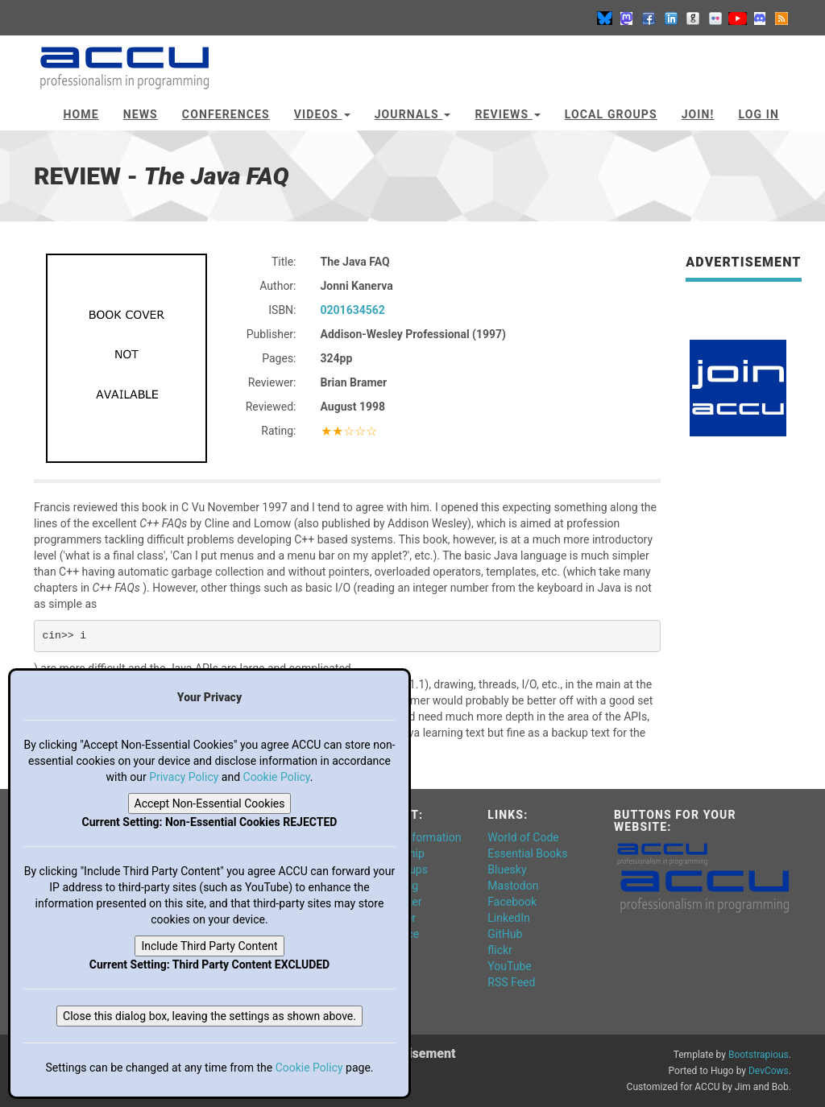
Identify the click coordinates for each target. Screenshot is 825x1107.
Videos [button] (322, 114)
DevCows (768, 1070)
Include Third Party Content (209, 946)
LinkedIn (508, 917)
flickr (499, 950)
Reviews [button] (507, 114)
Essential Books (527, 853)
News (140, 114)
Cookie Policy (276, 776)
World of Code (522, 837)
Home (81, 114)
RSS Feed (511, 982)
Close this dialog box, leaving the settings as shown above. (209, 1016)
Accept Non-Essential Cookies (210, 803)
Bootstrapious (758, 1054)
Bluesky (506, 869)
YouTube (509, 966)
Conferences (226, 114)
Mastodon (512, 885)
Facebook (512, 901)
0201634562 (353, 310)
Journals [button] (413, 114)
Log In (758, 114)
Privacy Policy (183, 776)
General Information (412, 837)
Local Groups (611, 114)
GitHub (504, 933)
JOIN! (698, 114)
